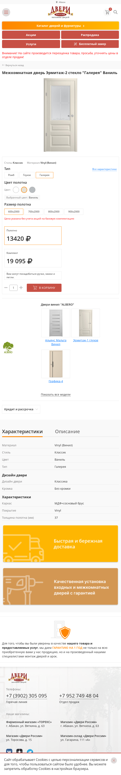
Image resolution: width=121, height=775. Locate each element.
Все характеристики (104, 169)
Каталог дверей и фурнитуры (60, 26)
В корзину (44, 288)
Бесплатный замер (90, 44)
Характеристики (22, 431)
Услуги (31, 44)
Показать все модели (56, 394)
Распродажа (90, 35)
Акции (31, 35)
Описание (67, 431)
